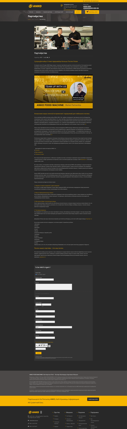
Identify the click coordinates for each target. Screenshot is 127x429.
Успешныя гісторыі (39, 154)
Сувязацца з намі (65, 391)
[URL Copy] (49, 57)
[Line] (46, 57)
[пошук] (98, 4)
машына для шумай (33, 391)
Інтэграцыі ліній (59, 12)
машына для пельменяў (50, 391)
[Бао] (98, 8)
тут (85, 124)
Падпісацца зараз (93, 399)
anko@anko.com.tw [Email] (34, 420)
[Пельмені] (85, 6)
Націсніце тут (84, 159)
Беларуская (95, 1)
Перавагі (56, 426)
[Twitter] (42, 57)
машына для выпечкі (92, 390)
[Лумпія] (94, 8)
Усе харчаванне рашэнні (82, 416)
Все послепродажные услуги (95, 420)
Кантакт (78, 12)
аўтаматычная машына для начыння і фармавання (60, 390)
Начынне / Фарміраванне (70, 419)
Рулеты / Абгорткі (71, 423)
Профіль (56, 416)
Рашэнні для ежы (47, 12)
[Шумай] (89, 6)
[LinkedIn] (44, 57)
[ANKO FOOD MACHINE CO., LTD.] (39, 412)
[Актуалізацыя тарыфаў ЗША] (70, 9)
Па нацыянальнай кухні (83, 424)
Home (33, 19)
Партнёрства (42, 19)
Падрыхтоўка (70, 426)
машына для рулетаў (75, 390)
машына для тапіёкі (41, 391)
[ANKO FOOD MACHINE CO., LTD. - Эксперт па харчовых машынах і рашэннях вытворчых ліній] (35, 5)
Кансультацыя (69, 12)
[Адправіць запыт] (92, 12)
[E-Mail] (47, 57)
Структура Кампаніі (56, 422)
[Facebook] (41, 57)
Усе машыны (69, 416)
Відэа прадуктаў (39, 152)
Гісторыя (56, 418)
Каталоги (37, 150)
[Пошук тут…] (90, 4)
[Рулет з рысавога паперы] (88, 8)
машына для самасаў (83, 390)
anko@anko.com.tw (69, 4)
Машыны (38, 12)
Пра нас (31, 12)
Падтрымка (87, 1)
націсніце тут (42, 257)
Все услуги (93, 416)
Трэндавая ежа (82, 420)
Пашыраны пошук (87, 9)
